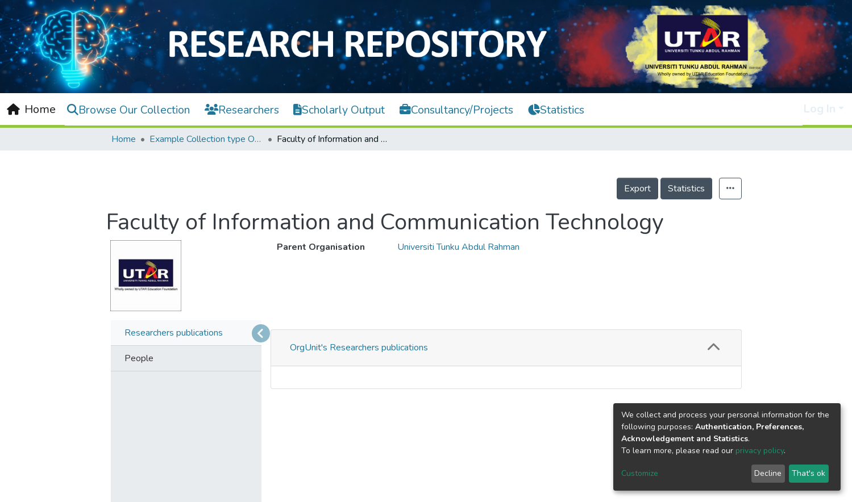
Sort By (318, 470)
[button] (713, 348)
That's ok (808, 473)
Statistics (686, 188)
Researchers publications (173, 333)
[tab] (506, 348)
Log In (820, 108)
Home (123, 139)
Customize (639, 473)
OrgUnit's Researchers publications (359, 347)
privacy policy (759, 450)
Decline (768, 473)
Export (637, 188)
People (138, 358)
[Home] (31, 109)
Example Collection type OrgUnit (206, 139)
